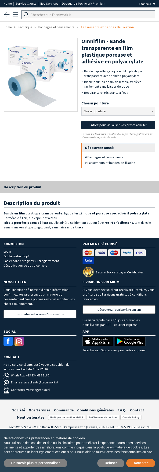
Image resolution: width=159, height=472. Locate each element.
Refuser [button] (111, 463)
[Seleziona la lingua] (147, 4)
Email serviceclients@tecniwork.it (31, 382)
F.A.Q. (121, 410)
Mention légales (30, 417)
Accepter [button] (141, 463)
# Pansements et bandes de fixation (110, 163)
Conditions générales (95, 410)
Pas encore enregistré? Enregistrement (31, 261)
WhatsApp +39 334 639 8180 (26, 375)
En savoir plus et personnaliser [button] (35, 463)
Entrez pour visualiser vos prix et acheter (118, 125)
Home (8, 3)
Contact (137, 410)
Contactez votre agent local (27, 390)
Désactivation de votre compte (25, 265)
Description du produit (23, 187)
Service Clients (26, 3)
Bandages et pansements (56, 27)
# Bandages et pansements (104, 157)
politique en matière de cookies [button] (119, 447)
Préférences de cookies (103, 417)
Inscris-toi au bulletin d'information (40, 314)
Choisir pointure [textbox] (94, 111)
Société (18, 410)
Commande (64, 410)
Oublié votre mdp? (16, 256)
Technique (25, 27)
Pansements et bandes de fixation (107, 27)
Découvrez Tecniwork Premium (83, 3)
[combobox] (118, 111)
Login (7, 251)
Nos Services (49, 3)
